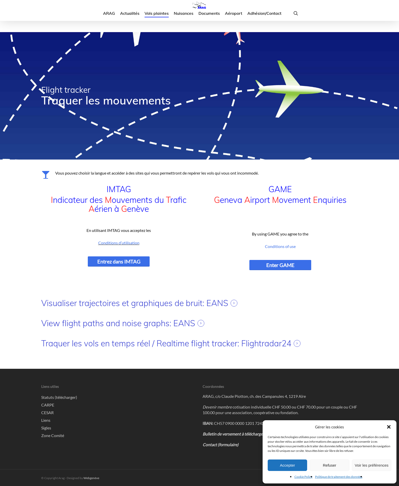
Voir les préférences (372, 465)
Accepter (287, 465)
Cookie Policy (303, 477)
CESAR (47, 412)
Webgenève (91, 478)
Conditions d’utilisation (118, 242)
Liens (45, 420)
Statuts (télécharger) (59, 397)
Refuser (329, 465)
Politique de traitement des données (338, 477)
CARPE (47, 404)
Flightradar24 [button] (266, 343)
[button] (388, 426)
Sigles (46, 427)
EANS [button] (217, 303)
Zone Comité (52, 435)
